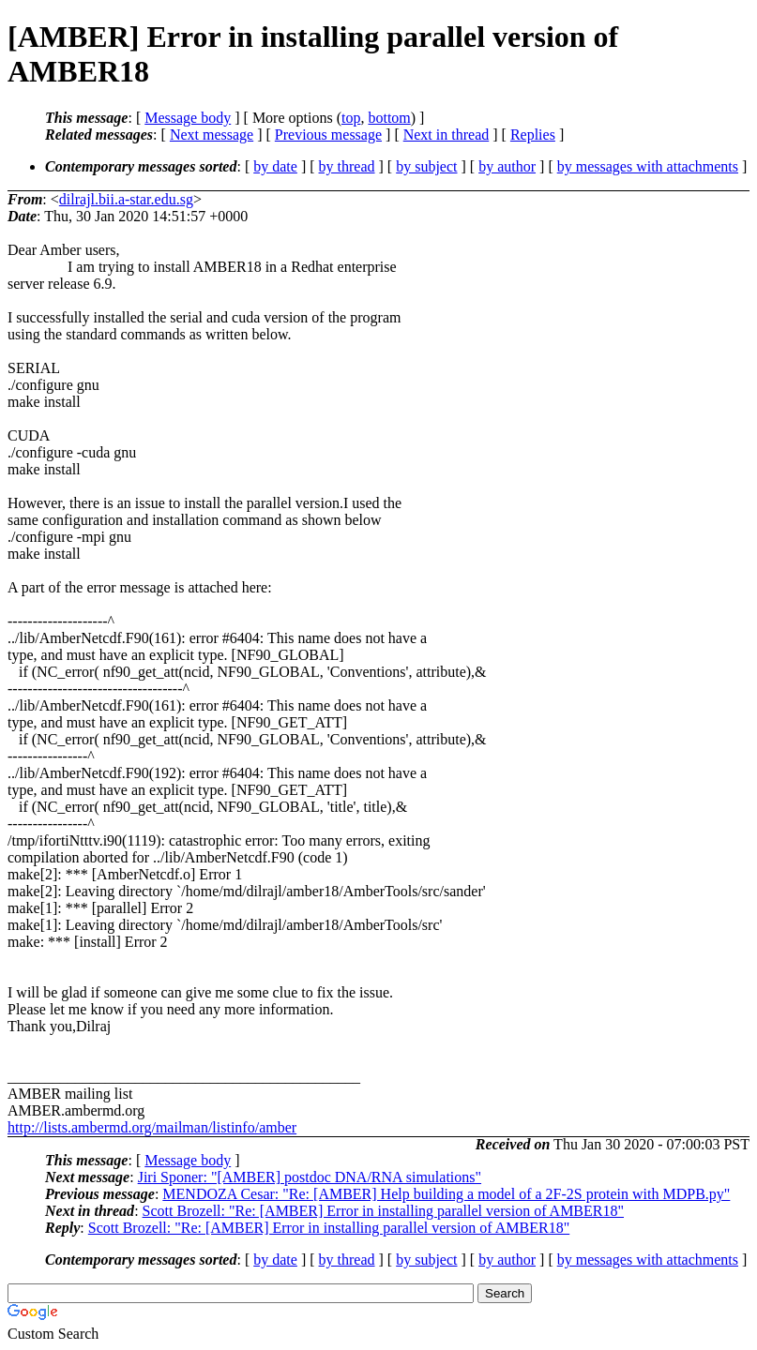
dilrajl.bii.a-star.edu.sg (126, 199)
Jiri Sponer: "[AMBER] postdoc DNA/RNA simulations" (309, 1177)
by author (507, 166)
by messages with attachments (647, 166)
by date (275, 166)
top (350, 118)
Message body (187, 118)
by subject (426, 166)
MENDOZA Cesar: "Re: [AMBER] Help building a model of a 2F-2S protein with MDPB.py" (446, 1194)
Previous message (328, 134)
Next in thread (446, 134)
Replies (532, 134)
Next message (211, 134)
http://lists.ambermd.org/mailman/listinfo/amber (152, 1127)
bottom (389, 118)
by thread (347, 166)
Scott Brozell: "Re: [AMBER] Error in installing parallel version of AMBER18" (383, 1211)
